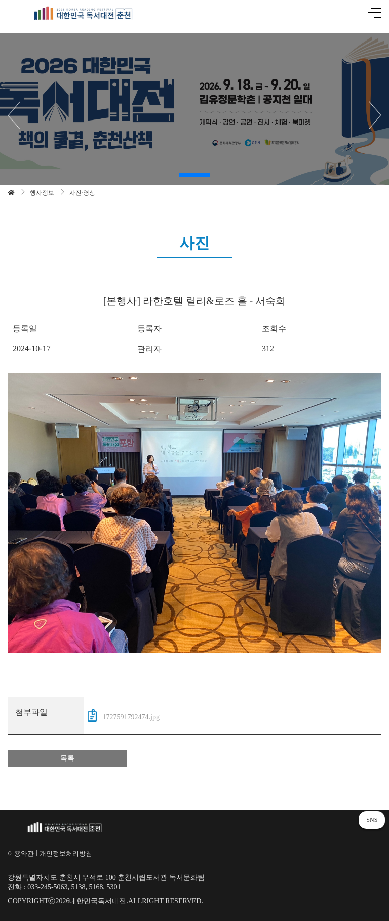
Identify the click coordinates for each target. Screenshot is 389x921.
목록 (67, 758)
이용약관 (21, 853)
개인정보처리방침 (66, 853)
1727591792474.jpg (123, 715)
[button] (194, 175)
